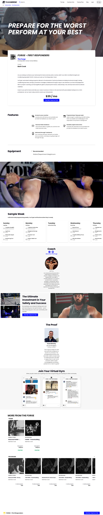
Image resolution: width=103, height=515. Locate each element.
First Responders (15, 5)
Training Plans (80, 2)
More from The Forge (51, 254)
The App (62, 2)
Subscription (20, 446)
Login (92, 2)
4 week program (19, 484)
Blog (87, 2)
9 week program (36, 484)
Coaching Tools (70, 2)
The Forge (22, 59)
